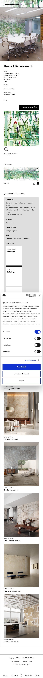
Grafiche (28, 675)
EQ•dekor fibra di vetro (11, 75)
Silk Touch (7, 79)
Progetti (15, 675)
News (38, 675)
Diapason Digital (24, 664)
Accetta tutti (21, 367)
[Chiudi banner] (40, 295)
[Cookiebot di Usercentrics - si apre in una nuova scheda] (27, 295)
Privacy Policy (15, 661)
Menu (5, 675)
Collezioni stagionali (8, 2)
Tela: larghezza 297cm (14, 215)
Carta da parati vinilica (12, 73)
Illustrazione (18, 239)
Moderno (27, 239)
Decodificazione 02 (19, 2)
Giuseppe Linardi (9, 94)
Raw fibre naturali (10, 77)
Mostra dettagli (30, 360)
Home (4, 2)
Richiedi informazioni (29, 107)
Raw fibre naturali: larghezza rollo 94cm (20, 208)
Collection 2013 (9, 89)
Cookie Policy (27, 661)
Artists (14, 2)
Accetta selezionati (21, 374)
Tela (5, 81)
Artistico (9, 239)
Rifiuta (21, 381)
